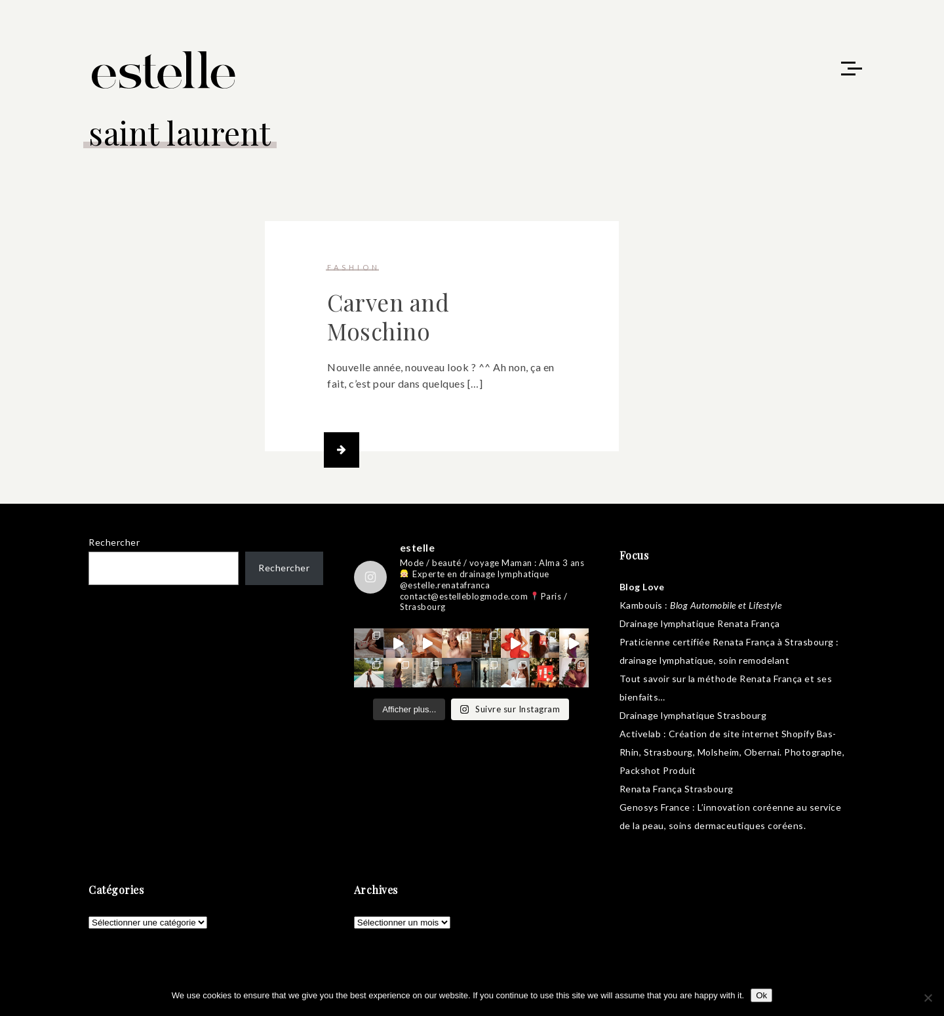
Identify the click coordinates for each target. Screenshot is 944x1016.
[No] (927, 997)
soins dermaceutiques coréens (736, 827)
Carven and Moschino (388, 318)
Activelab (640, 735)
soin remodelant (754, 662)
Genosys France (655, 809)
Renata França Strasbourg (677, 790)
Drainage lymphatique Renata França (700, 625)
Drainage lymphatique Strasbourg (693, 717)
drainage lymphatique (667, 662)
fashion (353, 269)
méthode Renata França (750, 680)
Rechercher (114, 544)
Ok (761, 995)
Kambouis (641, 607)
